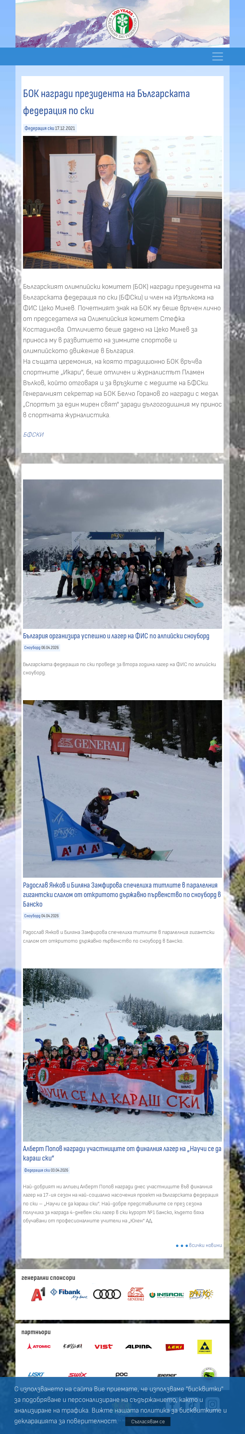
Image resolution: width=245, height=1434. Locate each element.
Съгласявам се (148, 1421)
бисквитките (200, 1410)
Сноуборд (32, 647)
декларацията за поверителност (65, 1421)
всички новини (205, 1245)
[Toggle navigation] (217, 56)
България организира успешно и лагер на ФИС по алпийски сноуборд (116, 636)
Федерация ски (39, 128)
